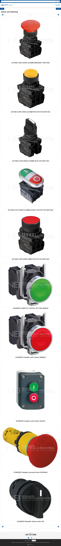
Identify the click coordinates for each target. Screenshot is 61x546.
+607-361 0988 (30, 535)
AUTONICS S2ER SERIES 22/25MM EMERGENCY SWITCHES (30, 63)
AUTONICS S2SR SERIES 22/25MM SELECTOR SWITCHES (30, 161)
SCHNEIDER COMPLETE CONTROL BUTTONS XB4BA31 (30, 308)
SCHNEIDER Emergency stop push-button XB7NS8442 (30, 472)
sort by (58, 8)
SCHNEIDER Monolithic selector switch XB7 (30, 522)
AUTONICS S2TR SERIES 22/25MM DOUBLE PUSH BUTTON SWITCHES (30, 210)
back (2, 8)
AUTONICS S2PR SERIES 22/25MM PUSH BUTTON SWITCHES (30, 112)
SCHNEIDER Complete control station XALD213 (30, 421)
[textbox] (30, 1)
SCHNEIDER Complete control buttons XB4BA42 (30, 357)
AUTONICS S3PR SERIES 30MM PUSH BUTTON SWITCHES (30, 259)
